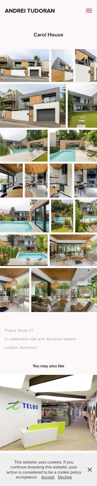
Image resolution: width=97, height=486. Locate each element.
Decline (65, 477)
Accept (47, 477)
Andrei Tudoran (30, 10)
